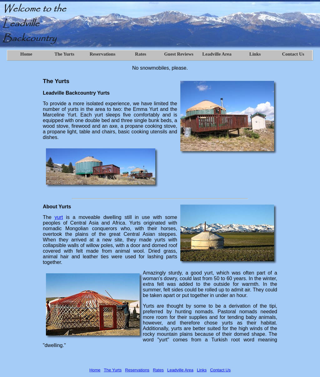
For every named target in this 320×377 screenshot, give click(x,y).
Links (202, 370)
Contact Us (220, 370)
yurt (59, 217)
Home (95, 370)
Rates (158, 370)
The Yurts (113, 370)
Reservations (137, 370)
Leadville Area (180, 370)
